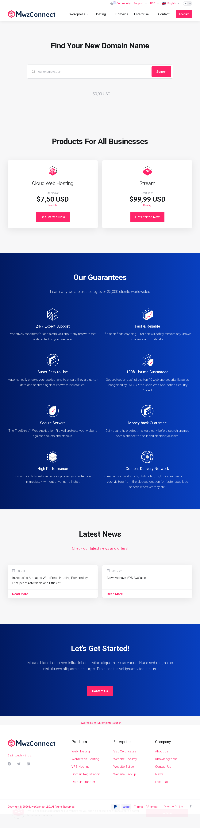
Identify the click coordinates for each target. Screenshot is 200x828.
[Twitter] (19, 764)
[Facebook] (9, 764)
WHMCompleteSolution (107, 722)
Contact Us (100, 691)
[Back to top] (190, 805)
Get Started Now (52, 217)
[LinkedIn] (28, 764)
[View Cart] (112, 3)
